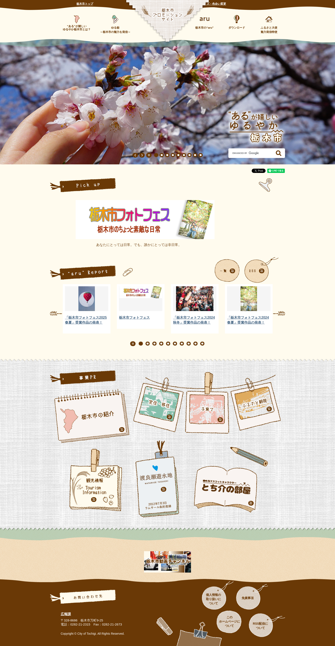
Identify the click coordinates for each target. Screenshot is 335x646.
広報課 (66, 614)
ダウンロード (236, 27)
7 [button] (189, 155)
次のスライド (142, 155)
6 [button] (184, 155)
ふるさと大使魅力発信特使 (269, 30)
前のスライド (135, 155)
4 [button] (173, 155)
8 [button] (195, 155)
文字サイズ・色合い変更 (210, 3)
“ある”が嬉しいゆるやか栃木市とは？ (77, 28)
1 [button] (156, 155)
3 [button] (167, 155)
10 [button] (202, 343)
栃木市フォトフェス (134, 317)
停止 (149, 155)
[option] (86, 308)
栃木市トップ (84, 3)
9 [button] (200, 155)
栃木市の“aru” (204, 27)
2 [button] (162, 155)
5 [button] (178, 155)
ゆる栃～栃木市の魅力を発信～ (115, 30)
